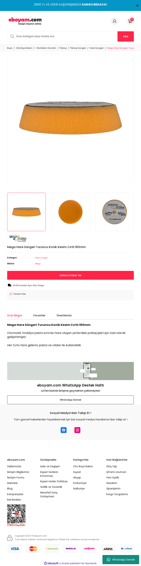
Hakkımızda (14, 466)
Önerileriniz (64, 315)
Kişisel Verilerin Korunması (49, 474)
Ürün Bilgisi (14, 315)
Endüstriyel (79, 483)
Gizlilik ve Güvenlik (51, 487)
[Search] (70, 36)
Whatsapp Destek (121, 560)
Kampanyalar (15, 494)
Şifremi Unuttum (116, 472)
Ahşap (77, 477)
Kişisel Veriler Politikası (54, 481)
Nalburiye (79, 489)
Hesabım (111, 483)
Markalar (12, 483)
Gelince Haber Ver (70, 275)
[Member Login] (114, 21)
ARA (125, 36)
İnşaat (77, 472)
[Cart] (130, 21)
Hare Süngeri (42, 257)
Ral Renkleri (14, 500)
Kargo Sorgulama (117, 494)
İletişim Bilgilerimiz (18, 472)
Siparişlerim (113, 489)
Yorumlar (39, 315)
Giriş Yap (111, 466)
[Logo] (24, 21)
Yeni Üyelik (112, 477)
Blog (9, 489)
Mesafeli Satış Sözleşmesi (48, 494)
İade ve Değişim (50, 466)
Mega (38, 263)
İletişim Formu (15, 477)
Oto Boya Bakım (83, 466)
